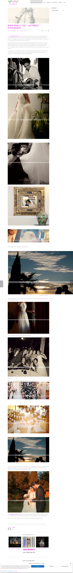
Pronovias (18, 335)
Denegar (51, 566)
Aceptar (37, 566)
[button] (70, 563)
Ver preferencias (65, 566)
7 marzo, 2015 (16, 30)
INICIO (44, 2)
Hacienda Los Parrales (42, 298)
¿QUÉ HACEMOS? (54, 2)
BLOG (65, 2)
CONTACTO (60, 2)
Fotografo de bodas (23, 30)
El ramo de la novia (42, 548)
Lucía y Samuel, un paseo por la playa (15, 548)
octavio (10, 30)
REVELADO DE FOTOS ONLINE (36, 2)
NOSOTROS (48, 2)
